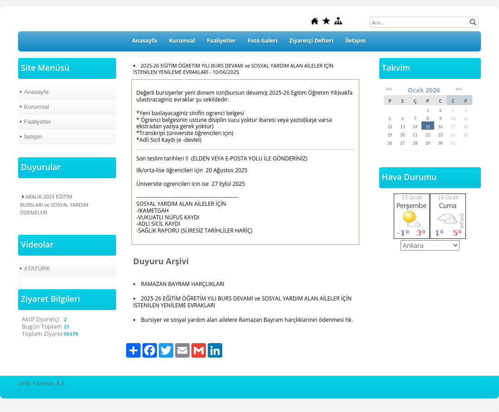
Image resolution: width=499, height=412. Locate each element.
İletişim (355, 40)
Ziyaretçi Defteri (311, 40)
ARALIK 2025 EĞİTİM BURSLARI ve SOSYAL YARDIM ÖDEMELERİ (54, 204)
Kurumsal (182, 40)
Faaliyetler (221, 40)
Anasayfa (144, 40)
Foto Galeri (263, 40)
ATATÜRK (37, 268)
